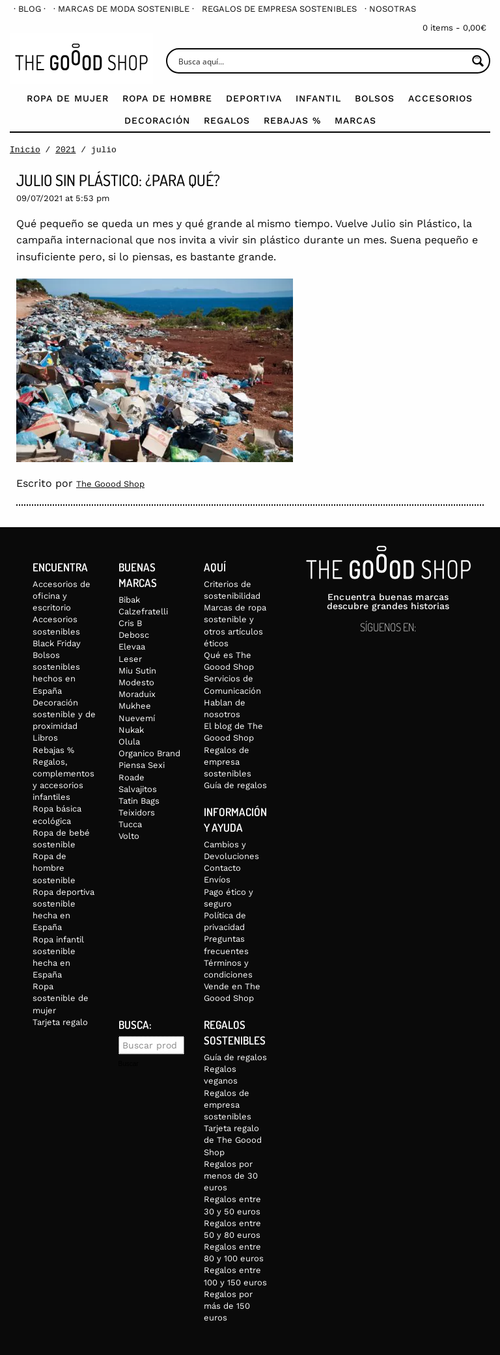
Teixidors (136, 810)
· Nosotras (390, 9)
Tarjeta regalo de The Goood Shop (233, 1138)
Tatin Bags (139, 799)
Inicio (25, 150)
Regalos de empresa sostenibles (279, 9)
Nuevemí (136, 716)
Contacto (222, 866)
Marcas (355, 120)
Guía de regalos (235, 783)
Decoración (157, 120)
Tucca (130, 822)
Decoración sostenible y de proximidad (64, 712)
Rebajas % (292, 120)
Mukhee (134, 704)
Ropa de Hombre (167, 98)
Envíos (217, 878)
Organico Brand (149, 751)
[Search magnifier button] (477, 60)
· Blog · (30, 9)
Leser (130, 657)
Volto (128, 835)
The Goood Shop (110, 484)
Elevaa (131, 645)
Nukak (131, 728)
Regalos (227, 120)
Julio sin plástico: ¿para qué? (118, 180)
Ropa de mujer (68, 98)
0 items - (454, 28)
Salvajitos (137, 787)
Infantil (318, 98)
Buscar (128, 1062)
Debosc (133, 633)
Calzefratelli (143, 609)
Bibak (129, 598)
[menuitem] (29, 9)
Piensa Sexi (141, 763)
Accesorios (440, 98)
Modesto (136, 680)
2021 (65, 150)
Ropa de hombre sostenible (54, 866)
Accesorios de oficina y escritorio (61, 593)
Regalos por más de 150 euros (228, 1304)
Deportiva (254, 98)
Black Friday (57, 641)
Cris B (130, 621)
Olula (129, 740)
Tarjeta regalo (60, 1020)
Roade (131, 775)
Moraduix (137, 692)
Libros (45, 736)
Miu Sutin (137, 669)
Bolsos (375, 98)
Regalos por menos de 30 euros (231, 1173)
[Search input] (321, 61)
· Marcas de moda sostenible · (123, 9)
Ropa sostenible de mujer (61, 996)
